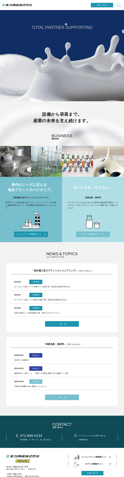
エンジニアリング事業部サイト (29, 234)
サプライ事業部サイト (91, 234)
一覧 (60, 324)
